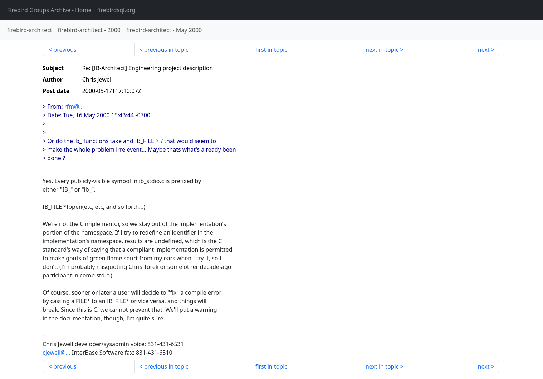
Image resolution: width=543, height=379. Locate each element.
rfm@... (74, 106)
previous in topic (166, 50)
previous (64, 50)
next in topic (382, 50)
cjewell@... (56, 352)
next (484, 50)
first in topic (271, 50)
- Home (49, 10)
